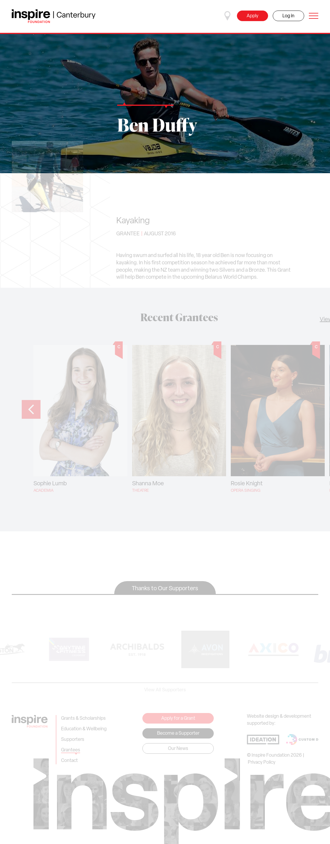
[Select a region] (227, 16)
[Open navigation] (313, 16)
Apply (252, 16)
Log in (288, 16)
